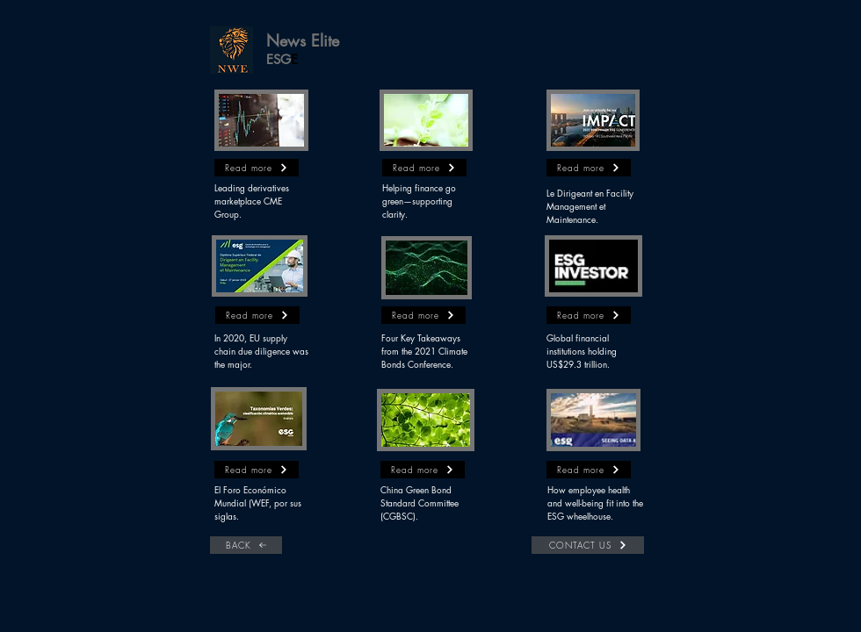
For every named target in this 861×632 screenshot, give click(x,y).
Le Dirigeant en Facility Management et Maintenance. (589, 206)
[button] (231, 50)
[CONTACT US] (588, 545)
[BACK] (246, 545)
